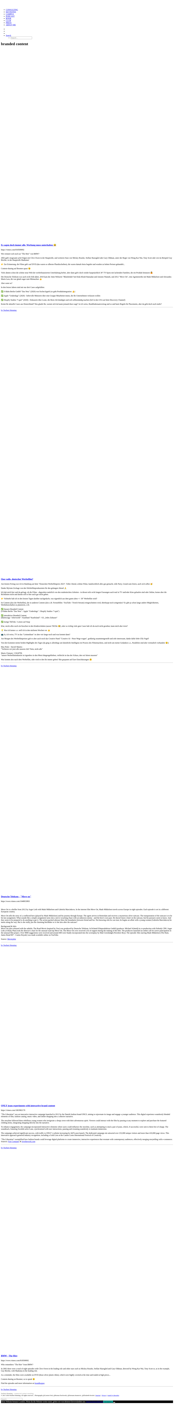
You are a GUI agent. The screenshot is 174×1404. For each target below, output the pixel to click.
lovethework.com (28, 1141)
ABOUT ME (11, 25)
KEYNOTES (11, 12)
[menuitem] (89, 10)
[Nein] (114, 1402)
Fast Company (13, 1141)
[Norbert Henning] (87, 4)
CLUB (8, 21)
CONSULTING (12, 10)
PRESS (8, 23)
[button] (8, 35)
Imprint (98, 1395)
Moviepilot (11, 939)
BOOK (8, 18)
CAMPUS (10, 14)
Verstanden (108, 1402)
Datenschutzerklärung (94, 1402)
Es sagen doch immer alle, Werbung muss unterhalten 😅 (28, 245)
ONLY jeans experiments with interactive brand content (28, 1105)
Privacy (104, 1395)
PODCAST (10, 16)
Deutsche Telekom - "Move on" (16, 896)
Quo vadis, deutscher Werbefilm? (17, 579)
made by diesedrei (113, 1395)
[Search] (11, 1399)
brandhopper (39, 1383)
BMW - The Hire (9, 1356)
